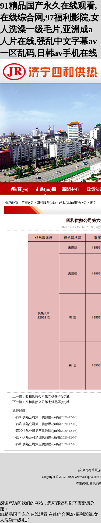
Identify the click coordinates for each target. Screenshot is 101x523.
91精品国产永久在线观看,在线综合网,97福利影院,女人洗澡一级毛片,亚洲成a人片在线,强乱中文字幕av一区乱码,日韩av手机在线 (49, 29)
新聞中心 (70, 189)
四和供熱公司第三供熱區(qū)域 (38, 431)
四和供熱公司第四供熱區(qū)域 (38, 437)
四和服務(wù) (46, 202)
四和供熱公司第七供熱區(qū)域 (47, 402)
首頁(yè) (21, 189)
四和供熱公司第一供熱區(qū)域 (38, 417)
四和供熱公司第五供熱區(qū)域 (47, 396)
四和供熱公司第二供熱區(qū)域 (38, 424)
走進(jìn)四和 (45, 190)
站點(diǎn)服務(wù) (72, 202)
